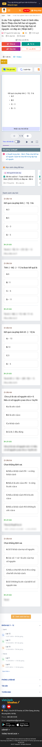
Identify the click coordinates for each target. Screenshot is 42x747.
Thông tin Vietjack (10, 734)
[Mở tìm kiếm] (20, 10)
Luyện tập (25, 69)
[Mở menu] (9, 10)
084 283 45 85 (12, 717)
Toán (8, 15)
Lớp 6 (3, 15)
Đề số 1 (4, 62)
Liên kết (6, 730)
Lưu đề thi (31, 49)
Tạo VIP (26, 10)
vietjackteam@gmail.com (15, 720)
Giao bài (11, 49)
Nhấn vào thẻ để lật (21, 129)
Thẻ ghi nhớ (9, 69)
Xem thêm (6, 671)
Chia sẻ (11, 44)
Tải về (31, 44)
